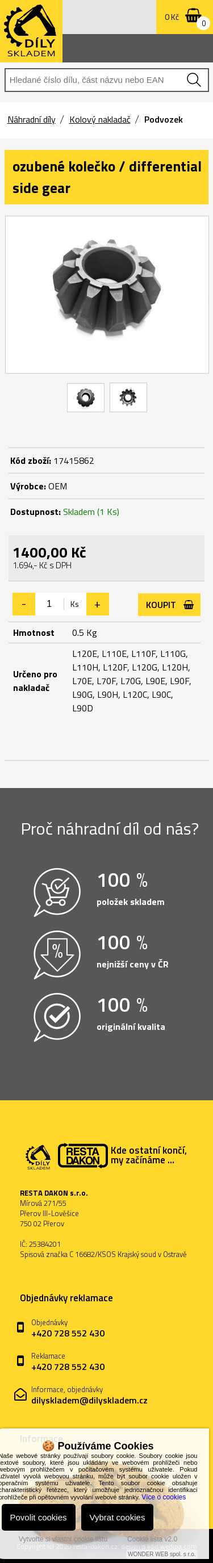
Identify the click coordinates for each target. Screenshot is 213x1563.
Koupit (161, 604)
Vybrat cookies (117, 1517)
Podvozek (163, 119)
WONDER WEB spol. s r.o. (161, 1554)
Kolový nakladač (100, 119)
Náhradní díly (31, 119)
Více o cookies (163, 1497)
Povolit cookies (38, 1517)
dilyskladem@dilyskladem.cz (89, 1400)
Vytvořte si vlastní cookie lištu (63, 1539)
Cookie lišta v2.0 (152, 1539)
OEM (57, 486)
